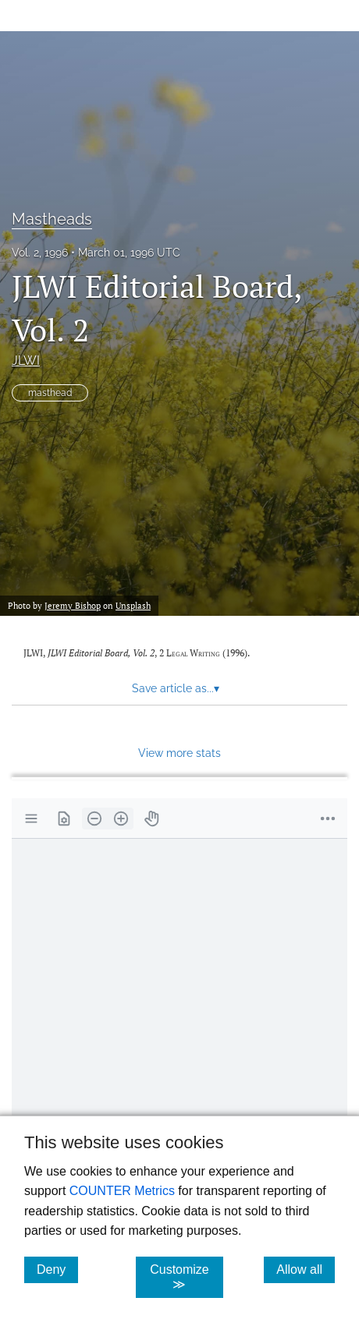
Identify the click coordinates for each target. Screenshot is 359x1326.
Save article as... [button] (175, 688)
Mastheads (52, 219)
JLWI (26, 360)
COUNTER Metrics (122, 1190)
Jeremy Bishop (72, 605)
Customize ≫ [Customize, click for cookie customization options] (186, 1277)
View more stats (179, 752)
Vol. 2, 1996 (40, 252)
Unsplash (133, 605)
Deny (57, 1269)
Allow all (305, 1269)
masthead (50, 392)
